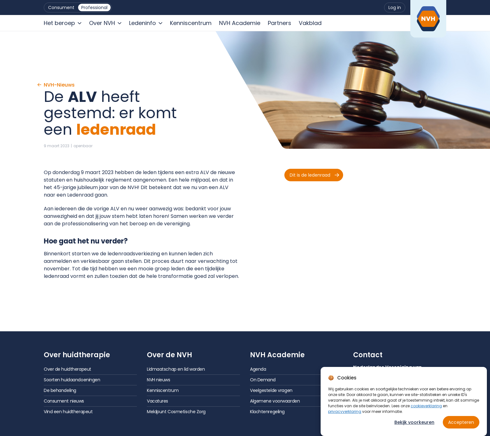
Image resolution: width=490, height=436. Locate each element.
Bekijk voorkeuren (414, 423)
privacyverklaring (344, 412)
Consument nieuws (64, 401)
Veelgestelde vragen (271, 390)
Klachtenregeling (267, 411)
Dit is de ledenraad (314, 175)
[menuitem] (61, 7)
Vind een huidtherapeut (68, 411)
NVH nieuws (158, 380)
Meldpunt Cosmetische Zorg (176, 411)
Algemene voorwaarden (275, 401)
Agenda (258, 369)
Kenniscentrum (162, 390)
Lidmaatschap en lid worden (176, 369)
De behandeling (60, 390)
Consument (61, 7)
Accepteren (461, 423)
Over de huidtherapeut (67, 369)
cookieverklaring (426, 406)
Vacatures (157, 401)
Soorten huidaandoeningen (72, 380)
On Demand (263, 380)
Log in (394, 7)
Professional (94, 7)
